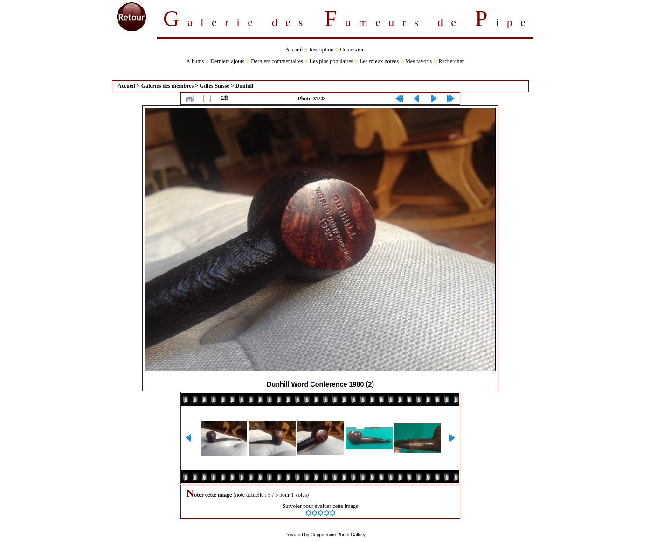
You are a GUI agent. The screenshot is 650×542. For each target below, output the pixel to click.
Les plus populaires (331, 61)
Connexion (352, 49)
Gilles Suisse (214, 86)
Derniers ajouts (227, 61)
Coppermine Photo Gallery (338, 534)
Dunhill (244, 86)
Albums (195, 61)
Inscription (321, 49)
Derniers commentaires (277, 61)
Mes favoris (418, 61)
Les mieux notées (379, 61)
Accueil (294, 49)
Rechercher (451, 61)
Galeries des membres (167, 86)
